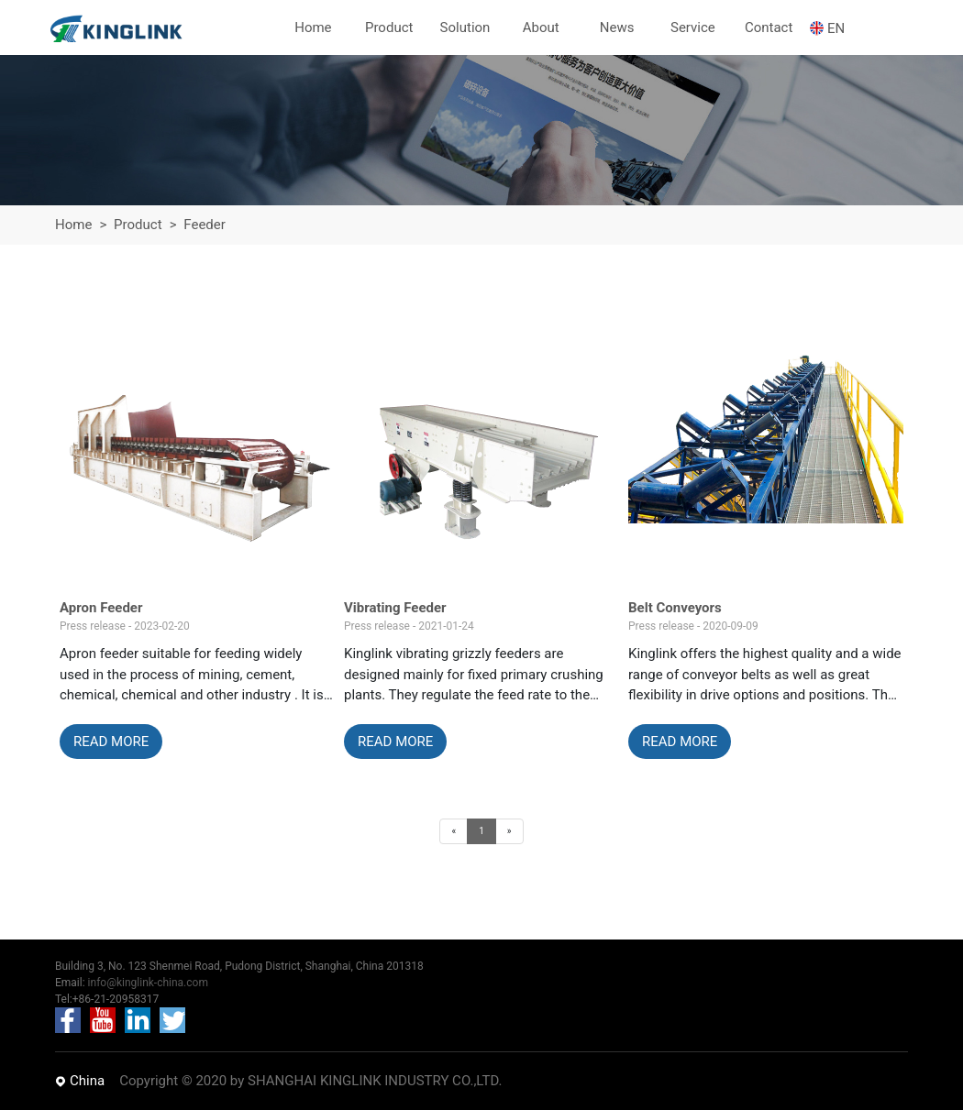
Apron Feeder (101, 607)
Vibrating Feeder (395, 607)
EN (836, 28)
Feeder (204, 224)
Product (137, 224)
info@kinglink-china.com (148, 982)
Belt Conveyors (675, 607)
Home (73, 224)
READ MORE (111, 741)
